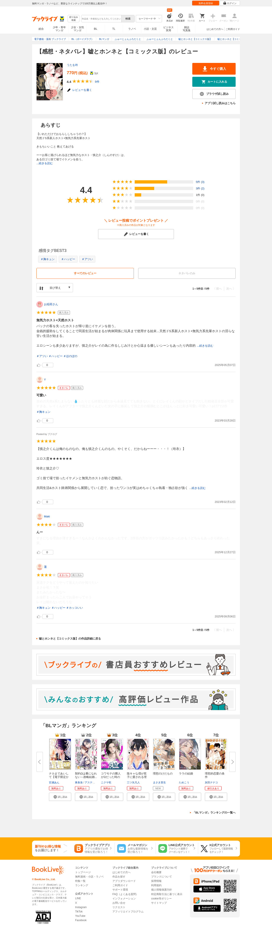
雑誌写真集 (187, 29)
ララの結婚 (186, 773)
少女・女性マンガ (77, 29)
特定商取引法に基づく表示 (166, 894)
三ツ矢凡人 (133, 782)
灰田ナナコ (211, 782)
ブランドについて (161, 876)
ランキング (81, 885)
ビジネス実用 (168, 29)
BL (95, 28)
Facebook (81, 920)
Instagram (81, 907)
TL (113, 28)
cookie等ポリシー (161, 898)
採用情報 (156, 881)
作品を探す (118, 876)
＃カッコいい (74, 607)
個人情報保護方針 (161, 889)
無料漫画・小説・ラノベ (89, 876)
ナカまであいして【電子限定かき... (59, 777)
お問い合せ (118, 902)
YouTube (80, 915)
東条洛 (79, 782)
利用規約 (156, 885)
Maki (47, 516)
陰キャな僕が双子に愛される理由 (137, 777)
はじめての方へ (215, 29)
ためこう (184, 782)
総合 (41, 28)
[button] (60, 797)
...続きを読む (44, 163)
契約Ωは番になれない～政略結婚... (86, 775)
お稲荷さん (51, 304)
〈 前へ (217, 288)
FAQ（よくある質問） (125, 894)
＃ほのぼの (70, 356)
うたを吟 (72, 65)
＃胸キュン (47, 259)
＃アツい (87, 259)
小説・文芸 (150, 28)
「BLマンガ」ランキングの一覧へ (214, 812)
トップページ (83, 872)
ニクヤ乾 (106, 782)
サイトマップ (159, 902)
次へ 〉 (231, 288)
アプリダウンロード (124, 881)
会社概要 (156, 872)
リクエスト (118, 907)
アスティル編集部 (95, 782)
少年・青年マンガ (59, 29)
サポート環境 (120, 889)
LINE (78, 898)
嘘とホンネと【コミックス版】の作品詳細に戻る (70, 638)
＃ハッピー (68, 259)
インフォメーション (124, 898)
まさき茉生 (159, 782)
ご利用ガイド (233, 29)
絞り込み (73, 19)
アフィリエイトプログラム (128, 911)
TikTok (79, 911)
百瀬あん (54, 782)
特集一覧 (80, 881)
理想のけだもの (163, 773)
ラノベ (132, 28)
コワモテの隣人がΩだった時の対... (111, 777)
